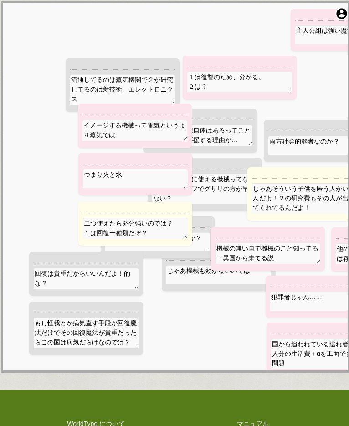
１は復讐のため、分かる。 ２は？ (239, 82)
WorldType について (96, 335)
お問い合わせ (253, 354)
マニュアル (253, 335)
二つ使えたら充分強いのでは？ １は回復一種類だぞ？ (135, 228)
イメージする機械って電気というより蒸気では (134, 130)
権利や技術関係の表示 (96, 373)
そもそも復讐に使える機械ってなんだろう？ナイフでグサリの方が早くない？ (204, 189)
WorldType (193, 405)
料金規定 (96, 364)
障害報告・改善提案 (253, 345)
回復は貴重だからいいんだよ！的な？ (86, 278)
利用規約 (96, 354)
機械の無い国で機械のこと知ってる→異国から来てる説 (268, 253)
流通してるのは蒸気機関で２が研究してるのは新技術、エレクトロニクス (122, 89)
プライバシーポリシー (96, 345)
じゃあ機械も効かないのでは (218, 274)
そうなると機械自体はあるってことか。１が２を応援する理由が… (200, 135)
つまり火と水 (135, 178)
